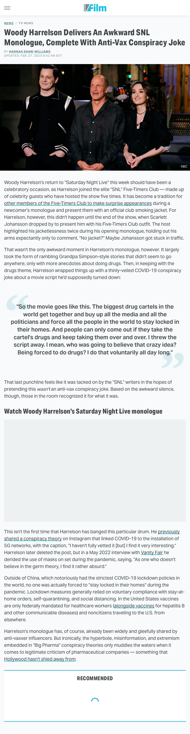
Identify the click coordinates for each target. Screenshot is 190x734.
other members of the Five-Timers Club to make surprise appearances (78, 203)
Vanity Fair (152, 552)
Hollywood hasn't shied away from (40, 659)
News (9, 23)
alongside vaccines (134, 606)
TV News (26, 23)
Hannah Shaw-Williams (30, 51)
